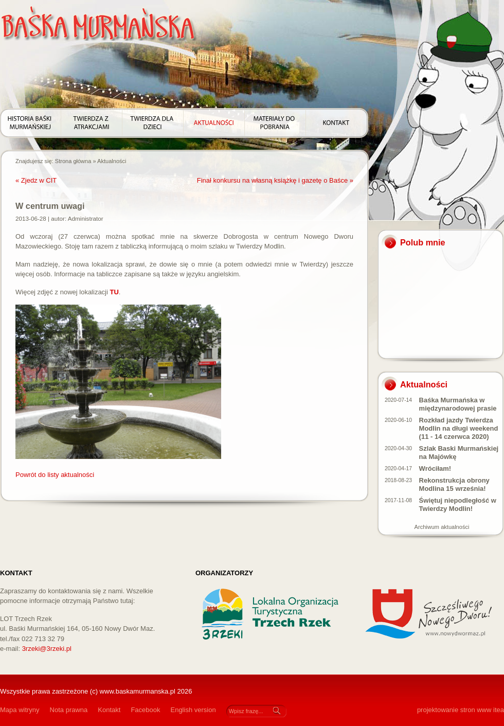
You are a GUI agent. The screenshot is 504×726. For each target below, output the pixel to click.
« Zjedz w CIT (36, 180)
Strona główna (73, 161)
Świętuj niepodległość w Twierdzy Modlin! (457, 504)
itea (498, 710)
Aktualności (112, 161)
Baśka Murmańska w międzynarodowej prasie (458, 404)
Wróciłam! (435, 468)
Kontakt (109, 710)
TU (114, 292)
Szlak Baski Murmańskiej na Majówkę (459, 453)
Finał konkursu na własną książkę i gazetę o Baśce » (275, 180)
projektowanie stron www (454, 710)
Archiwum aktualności (442, 527)
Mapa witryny (20, 710)
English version (192, 710)
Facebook (145, 710)
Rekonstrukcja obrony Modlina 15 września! (454, 484)
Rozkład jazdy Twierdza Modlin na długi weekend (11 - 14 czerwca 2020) (458, 428)
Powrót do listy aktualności (54, 475)
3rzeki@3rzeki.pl (46, 648)
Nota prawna (69, 710)
